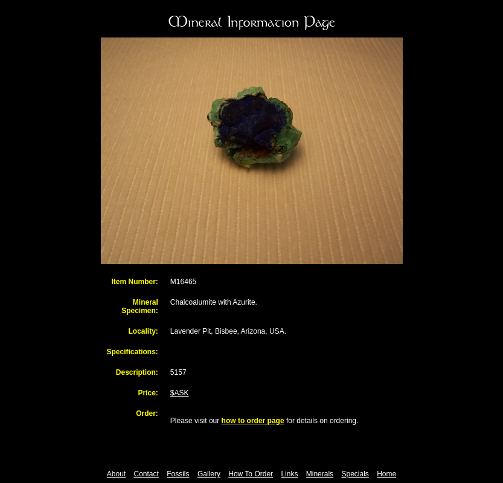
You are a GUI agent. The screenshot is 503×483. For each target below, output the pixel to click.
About (116, 474)
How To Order (250, 474)
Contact (146, 474)
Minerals (319, 474)
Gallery (208, 474)
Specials (354, 474)
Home (386, 474)
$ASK (179, 393)
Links (289, 474)
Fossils (178, 474)
